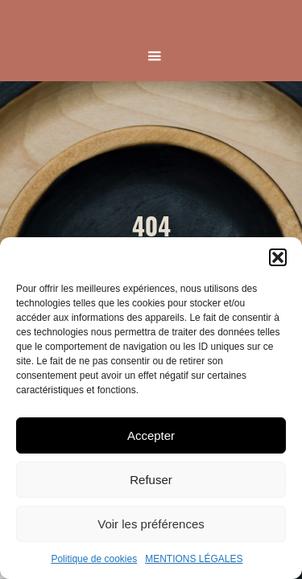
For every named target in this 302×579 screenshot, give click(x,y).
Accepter (151, 435)
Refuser (151, 480)
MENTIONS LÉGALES (193, 559)
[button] (278, 257)
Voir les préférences (151, 524)
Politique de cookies (94, 559)
